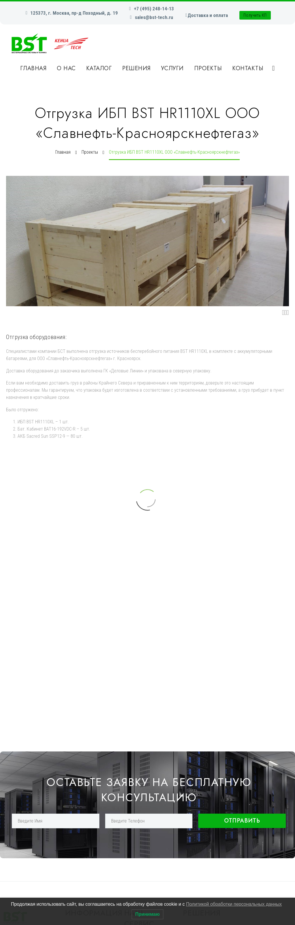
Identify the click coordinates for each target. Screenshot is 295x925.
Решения (136, 68)
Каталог (99, 68)
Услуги (172, 68)
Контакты (247, 68)
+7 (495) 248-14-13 (154, 9)
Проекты (208, 68)
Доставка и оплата (208, 15)
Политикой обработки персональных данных (234, 904)
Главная (33, 68)
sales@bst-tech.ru (154, 17)
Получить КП (255, 15)
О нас (66, 68)
